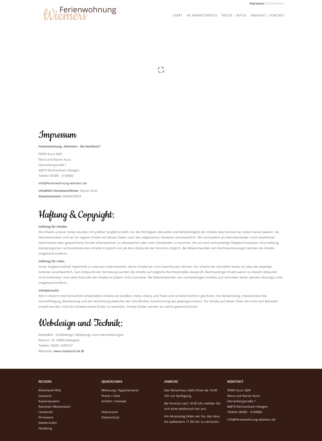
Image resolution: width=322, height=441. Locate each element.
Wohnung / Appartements (120, 390)
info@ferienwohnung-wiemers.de (62, 183)
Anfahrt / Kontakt (113, 401)
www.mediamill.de (67, 351)
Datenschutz (275, 3)
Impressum (257, 3)
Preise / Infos (110, 396)
